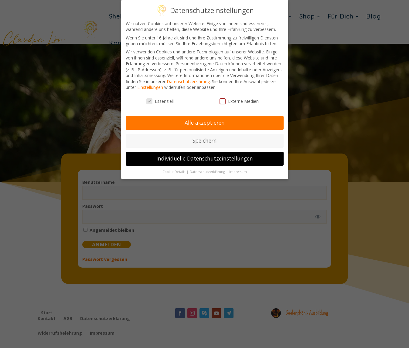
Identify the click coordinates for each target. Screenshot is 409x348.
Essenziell (160, 101)
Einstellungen (150, 87)
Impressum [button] (238, 171)
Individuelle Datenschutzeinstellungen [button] (204, 158)
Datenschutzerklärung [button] (208, 171)
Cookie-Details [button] (174, 171)
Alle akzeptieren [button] (205, 122)
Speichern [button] (205, 140)
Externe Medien (239, 101)
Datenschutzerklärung (188, 81)
